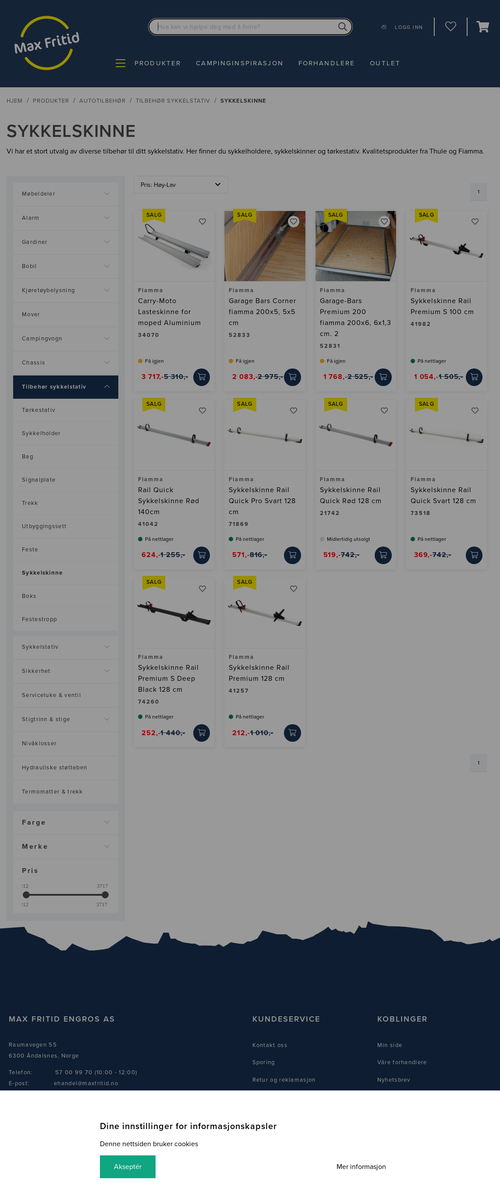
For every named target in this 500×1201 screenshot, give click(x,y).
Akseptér (128, 1166)
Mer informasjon (361, 1166)
